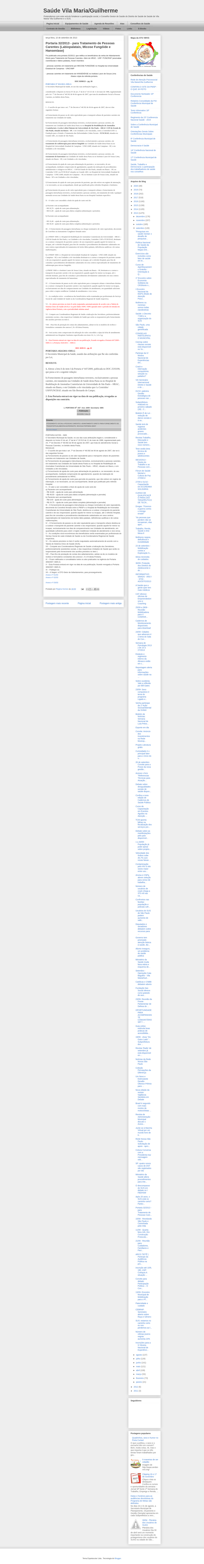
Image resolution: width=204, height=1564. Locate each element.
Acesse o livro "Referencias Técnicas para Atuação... (143, 776)
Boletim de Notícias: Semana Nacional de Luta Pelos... (142, 719)
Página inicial (84, 603)
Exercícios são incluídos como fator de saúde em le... (143, 257)
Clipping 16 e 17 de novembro (149, 1475)
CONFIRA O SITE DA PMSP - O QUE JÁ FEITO (144, 88)
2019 (136, 190)
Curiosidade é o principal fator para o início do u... (143, 754)
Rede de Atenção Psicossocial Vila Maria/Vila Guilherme (144, 81)
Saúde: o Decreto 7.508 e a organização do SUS (143, 317)
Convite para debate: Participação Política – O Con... (142, 1283)
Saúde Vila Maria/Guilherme (80, 10)
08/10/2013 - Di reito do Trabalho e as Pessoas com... (143, 463)
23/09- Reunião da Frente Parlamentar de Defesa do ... (144, 1002)
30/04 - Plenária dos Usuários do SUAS (149, 1522)
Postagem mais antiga (111, 603)
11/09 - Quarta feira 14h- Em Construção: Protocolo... (143, 1233)
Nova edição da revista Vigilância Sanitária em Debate (142, 1095)
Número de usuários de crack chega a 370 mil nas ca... (143, 891)
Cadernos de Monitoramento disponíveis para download (143, 624)
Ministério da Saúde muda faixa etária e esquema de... (143, 963)
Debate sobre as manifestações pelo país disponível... (143, 834)
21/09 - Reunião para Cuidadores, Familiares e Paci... (143, 1245)
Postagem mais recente (57, 603)
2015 (136, 205)
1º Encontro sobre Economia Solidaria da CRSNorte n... (143, 281)
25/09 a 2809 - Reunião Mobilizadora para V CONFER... (142, 612)
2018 (136, 194)
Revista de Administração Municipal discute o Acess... (143, 1119)
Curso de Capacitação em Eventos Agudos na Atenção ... (142, 811)
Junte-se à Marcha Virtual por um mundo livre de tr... (144, 1131)
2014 (136, 209)
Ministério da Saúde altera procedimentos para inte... (143, 1178)
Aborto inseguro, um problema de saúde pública (143, 952)
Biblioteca (75, 28)
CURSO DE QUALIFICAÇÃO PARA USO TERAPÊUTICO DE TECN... (144, 498)
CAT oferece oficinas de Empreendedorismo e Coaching (143, 599)
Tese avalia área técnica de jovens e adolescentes (143, 452)
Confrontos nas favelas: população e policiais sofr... (143, 903)
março (139, 1374)
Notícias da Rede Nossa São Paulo (143, 1061)
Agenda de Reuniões (104, 23)
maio (138, 1366)
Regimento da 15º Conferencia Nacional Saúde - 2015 (144, 118)
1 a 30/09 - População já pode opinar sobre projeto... (143, 845)
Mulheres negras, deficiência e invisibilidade (143, 539)
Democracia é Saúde (140, 145)
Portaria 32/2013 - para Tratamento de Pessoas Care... (144, 1211)
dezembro (140, 216)
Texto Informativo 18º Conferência (140, 111)
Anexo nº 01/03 (52, 575)
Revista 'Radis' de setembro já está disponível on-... (143, 1051)
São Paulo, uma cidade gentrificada (143, 327)
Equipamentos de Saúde (76, 23)
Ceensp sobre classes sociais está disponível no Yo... (143, 345)
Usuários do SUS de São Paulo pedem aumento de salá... (143, 915)
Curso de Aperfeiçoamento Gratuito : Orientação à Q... (144, 269)
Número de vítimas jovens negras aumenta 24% (143, 1335)
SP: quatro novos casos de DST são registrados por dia (143, 1167)
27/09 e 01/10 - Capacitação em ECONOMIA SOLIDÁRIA (144, 485)
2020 (136, 186)
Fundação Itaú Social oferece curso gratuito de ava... (143, 991)
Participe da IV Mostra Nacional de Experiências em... (142, 358)
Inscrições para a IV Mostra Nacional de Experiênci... (143, 1346)
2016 (136, 201)
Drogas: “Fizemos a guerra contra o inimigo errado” (143, 510)
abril (138, 1370)
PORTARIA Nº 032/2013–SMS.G (59, 84)
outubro (139, 224)
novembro (140, 220)
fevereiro (140, 1378)
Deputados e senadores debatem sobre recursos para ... (143, 929)
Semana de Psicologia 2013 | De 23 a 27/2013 (144, 646)
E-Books (142, 28)
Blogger (118, 1558)
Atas (122, 23)
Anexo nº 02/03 (52, 577)
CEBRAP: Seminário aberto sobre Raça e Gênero (143, 1313)
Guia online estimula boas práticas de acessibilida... (143, 1029)
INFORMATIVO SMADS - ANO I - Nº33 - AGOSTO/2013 (144, 577)
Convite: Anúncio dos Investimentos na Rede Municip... (143, 736)
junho (138, 1362)
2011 (136, 1391)
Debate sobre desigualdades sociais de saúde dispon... (143, 788)
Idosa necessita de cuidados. (142, 558)
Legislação (92, 28)
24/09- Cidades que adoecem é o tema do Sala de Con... (143, 635)
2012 (136, 1387)
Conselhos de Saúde (140, 23)
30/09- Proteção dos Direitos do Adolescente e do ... (143, 566)
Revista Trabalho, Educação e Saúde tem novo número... (143, 441)
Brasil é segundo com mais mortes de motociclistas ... (143, 1107)
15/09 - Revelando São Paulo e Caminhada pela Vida (144, 1222)
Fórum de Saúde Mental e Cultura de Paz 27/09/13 (143, 474)
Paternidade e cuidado (142, 1304)
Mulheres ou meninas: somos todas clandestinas (142, 306)
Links (129, 28)
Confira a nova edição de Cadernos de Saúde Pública (143, 799)
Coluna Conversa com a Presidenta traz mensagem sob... (143, 1155)
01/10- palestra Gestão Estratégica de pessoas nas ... (143, 394)
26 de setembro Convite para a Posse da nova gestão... (143, 765)
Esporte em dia (142, 727)
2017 (136, 197)
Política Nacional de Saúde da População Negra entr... (143, 246)
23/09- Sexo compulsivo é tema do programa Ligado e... (142, 694)
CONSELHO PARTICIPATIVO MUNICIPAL (143, 335)
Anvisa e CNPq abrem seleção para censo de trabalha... (143, 878)
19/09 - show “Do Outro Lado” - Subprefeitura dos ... (143, 1040)
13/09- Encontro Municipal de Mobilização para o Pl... (143, 1295)
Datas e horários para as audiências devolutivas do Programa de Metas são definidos (142, 1499)
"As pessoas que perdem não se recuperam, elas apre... (144, 521)
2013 (136, 213)
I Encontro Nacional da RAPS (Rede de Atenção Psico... (144, 294)
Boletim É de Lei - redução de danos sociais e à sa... (143, 416)
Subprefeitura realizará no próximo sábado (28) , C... (144, 405)
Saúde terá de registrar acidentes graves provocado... (142, 429)
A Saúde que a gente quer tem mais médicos (143, 587)
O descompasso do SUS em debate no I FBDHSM (143, 1189)
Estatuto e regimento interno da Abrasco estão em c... (143, 659)
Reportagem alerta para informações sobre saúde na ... (144, 672)
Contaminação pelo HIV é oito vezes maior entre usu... (143, 867)
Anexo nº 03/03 (52, 582)
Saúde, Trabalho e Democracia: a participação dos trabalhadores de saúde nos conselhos (143, 168)
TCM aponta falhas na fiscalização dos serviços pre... (144, 823)
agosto (139, 1355)
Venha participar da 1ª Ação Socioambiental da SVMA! (143, 706)
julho (138, 1359)
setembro (140, 228)
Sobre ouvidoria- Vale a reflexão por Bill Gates (143, 683)
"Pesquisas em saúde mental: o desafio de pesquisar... (144, 235)
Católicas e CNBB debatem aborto (144, 983)
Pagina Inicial (52, 23)
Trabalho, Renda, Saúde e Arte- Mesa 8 (143, 531)
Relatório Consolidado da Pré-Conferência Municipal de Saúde (144, 103)
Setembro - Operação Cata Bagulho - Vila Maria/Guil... (143, 974)
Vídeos (106, 28)
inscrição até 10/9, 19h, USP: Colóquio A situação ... (144, 1271)
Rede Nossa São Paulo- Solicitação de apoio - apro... (143, 1142)
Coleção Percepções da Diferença (143, 1070)
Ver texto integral (51, 429)
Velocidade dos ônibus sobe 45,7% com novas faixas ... (143, 856)
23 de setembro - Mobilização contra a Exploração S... (143, 549)
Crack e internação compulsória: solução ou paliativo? (142, 371)
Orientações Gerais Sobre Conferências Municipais (142, 132)
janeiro (139, 1382)
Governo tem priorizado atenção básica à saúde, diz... (143, 941)
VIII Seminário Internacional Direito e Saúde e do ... (143, 383)
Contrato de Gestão (55, 28)
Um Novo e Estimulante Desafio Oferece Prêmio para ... (144, 1081)
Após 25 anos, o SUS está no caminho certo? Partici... (143, 1200)
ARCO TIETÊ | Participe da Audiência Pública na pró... (142, 1259)
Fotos (118, 28)
